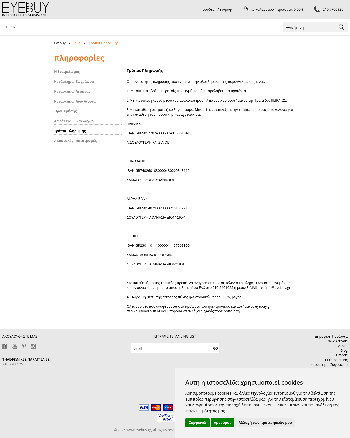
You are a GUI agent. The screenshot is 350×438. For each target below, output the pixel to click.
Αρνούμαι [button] (222, 422)
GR (13, 27)
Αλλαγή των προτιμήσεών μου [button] (265, 422)
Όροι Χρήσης (65, 111)
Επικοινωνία (338, 345)
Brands (342, 355)
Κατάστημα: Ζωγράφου (74, 81)
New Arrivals (337, 341)
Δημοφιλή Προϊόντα (331, 336)
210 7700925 (333, 9)
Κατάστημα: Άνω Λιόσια (75, 101)
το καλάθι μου (278, 9)
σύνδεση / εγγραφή (218, 9)
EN (4, 27)
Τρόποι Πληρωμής (70, 130)
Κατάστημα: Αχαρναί (72, 91)
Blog (344, 350)
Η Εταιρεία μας (67, 71)
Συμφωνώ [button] (197, 422)
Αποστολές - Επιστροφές (75, 140)
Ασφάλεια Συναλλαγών (74, 121)
